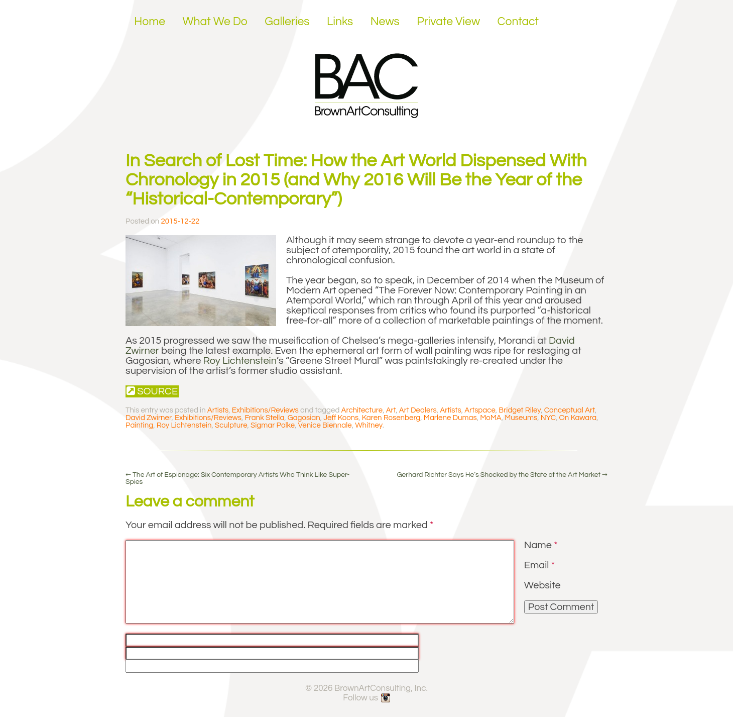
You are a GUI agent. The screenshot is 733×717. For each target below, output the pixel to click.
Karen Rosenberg (391, 418)
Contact (518, 22)
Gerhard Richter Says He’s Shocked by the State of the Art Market (502, 474)
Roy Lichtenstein (240, 361)
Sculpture (231, 425)
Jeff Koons (340, 418)
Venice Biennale (325, 425)
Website (542, 585)
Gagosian (304, 418)
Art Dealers (418, 410)
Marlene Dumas (450, 418)
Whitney (369, 425)
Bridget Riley (520, 410)
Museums (521, 418)
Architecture (362, 410)
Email (539, 565)
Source (152, 391)
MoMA (491, 418)
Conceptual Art (569, 410)
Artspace (480, 410)
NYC (548, 418)
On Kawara (578, 418)
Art (391, 410)
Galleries (287, 22)
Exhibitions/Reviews (265, 410)
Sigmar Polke (273, 425)
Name (541, 545)
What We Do (215, 22)
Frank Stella (264, 418)
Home (149, 22)
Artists (217, 410)
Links (340, 22)
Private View (448, 22)
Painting (139, 425)
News (385, 22)
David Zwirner (148, 418)
